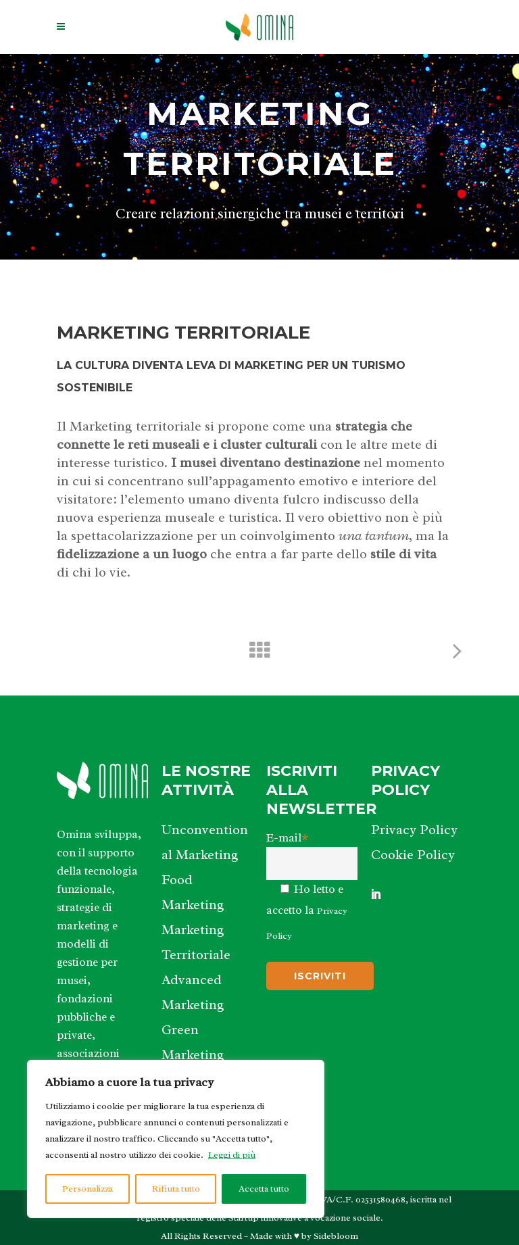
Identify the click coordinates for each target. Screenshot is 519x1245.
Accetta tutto (264, 1188)
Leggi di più (231, 1155)
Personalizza (87, 1188)
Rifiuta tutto (176, 1188)
